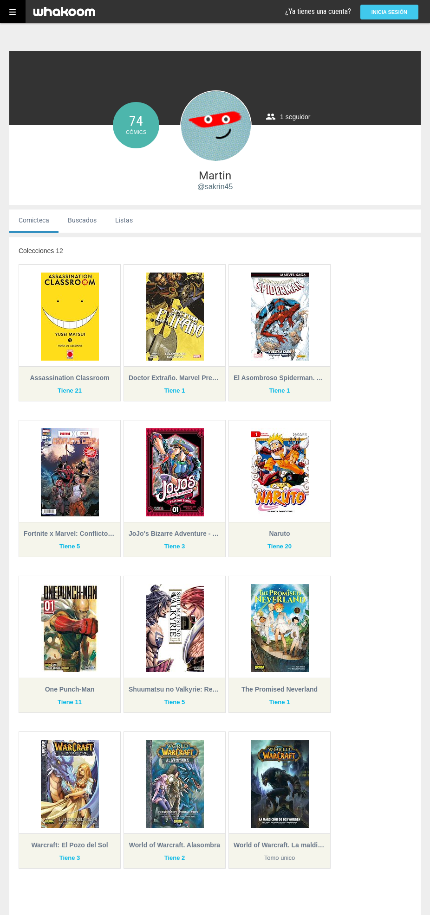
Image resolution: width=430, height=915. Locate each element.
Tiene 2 (174, 857)
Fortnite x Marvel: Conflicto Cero (70, 533)
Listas (124, 220)
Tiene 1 (174, 390)
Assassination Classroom (69, 377)
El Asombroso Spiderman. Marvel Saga (280, 377)
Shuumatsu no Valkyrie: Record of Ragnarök (175, 689)
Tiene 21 (70, 390)
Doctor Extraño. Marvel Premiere (175, 377)
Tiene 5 (69, 546)
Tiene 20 (279, 546)
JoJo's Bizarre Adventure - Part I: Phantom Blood (175, 533)
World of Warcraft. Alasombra (174, 845)
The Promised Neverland (279, 689)
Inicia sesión (389, 12)
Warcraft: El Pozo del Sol (69, 845)
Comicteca (34, 220)
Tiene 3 (174, 546)
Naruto (279, 533)
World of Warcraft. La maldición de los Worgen (280, 845)
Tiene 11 (70, 702)
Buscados (82, 220)
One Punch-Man (70, 689)
